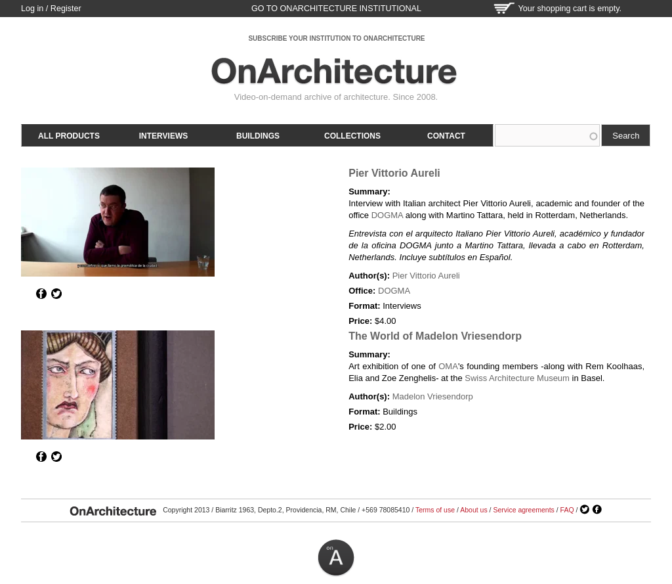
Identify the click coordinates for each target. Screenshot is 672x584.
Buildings (258, 136)
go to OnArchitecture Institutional (336, 8)
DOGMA (387, 215)
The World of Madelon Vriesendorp (435, 336)
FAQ (567, 510)
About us (473, 510)
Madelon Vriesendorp (432, 396)
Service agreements (523, 510)
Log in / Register (51, 8)
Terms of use (435, 510)
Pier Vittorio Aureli (394, 173)
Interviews (163, 136)
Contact (446, 136)
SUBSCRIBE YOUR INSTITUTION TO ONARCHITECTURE (336, 38)
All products (69, 136)
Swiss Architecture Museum (517, 378)
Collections (352, 136)
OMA (448, 366)
